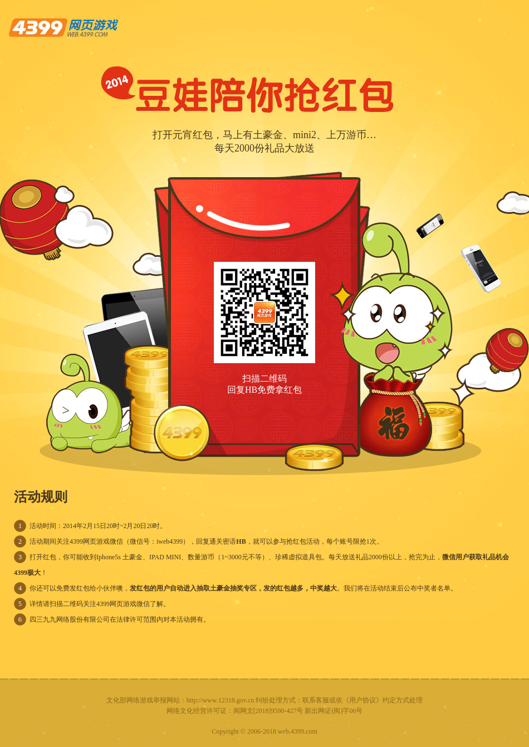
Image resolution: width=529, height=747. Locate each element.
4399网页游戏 (64, 27)
